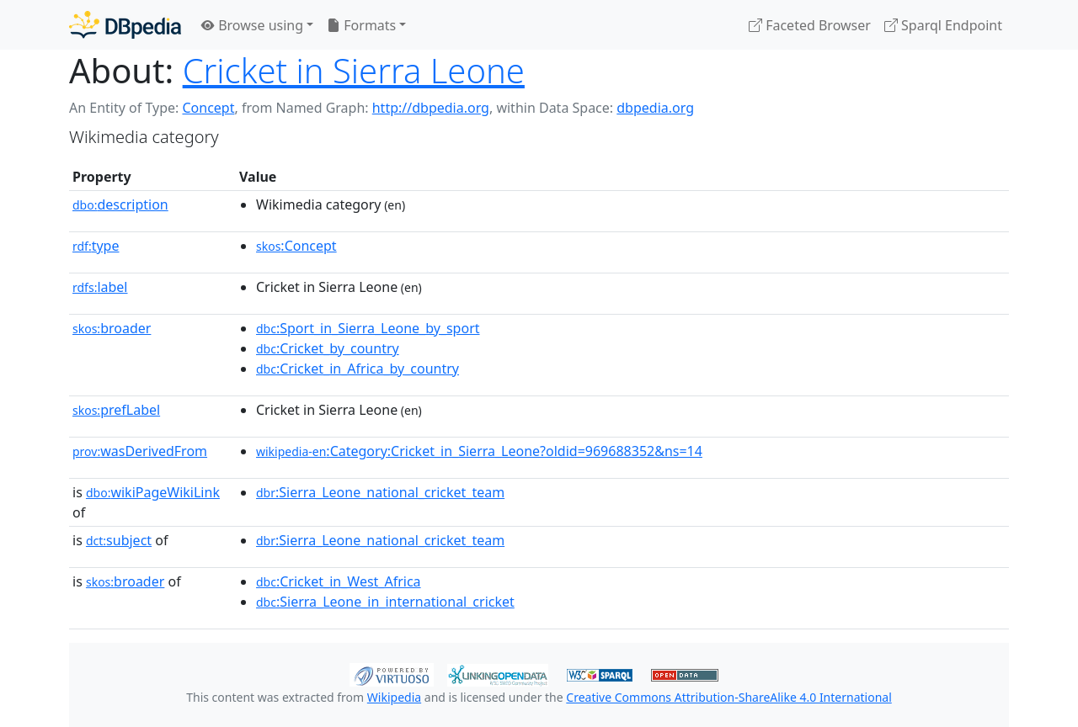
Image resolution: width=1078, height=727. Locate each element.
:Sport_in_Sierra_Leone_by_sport (368, 328)
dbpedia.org (655, 107)
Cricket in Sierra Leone (354, 70)
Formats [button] (361, 25)
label (100, 287)
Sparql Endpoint (943, 25)
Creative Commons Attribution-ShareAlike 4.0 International (728, 697)
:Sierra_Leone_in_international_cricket (385, 601)
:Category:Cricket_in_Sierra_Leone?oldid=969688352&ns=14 (479, 451)
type (96, 245)
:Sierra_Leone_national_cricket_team (380, 492)
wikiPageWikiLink (153, 492)
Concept (208, 107)
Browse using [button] (252, 25)
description (120, 204)
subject (119, 540)
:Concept (296, 245)
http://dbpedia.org (430, 107)
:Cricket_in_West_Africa (338, 581)
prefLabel (116, 410)
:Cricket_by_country (327, 348)
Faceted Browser (810, 25)
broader (111, 328)
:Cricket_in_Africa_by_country (357, 368)
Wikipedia (394, 697)
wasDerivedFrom (139, 451)
